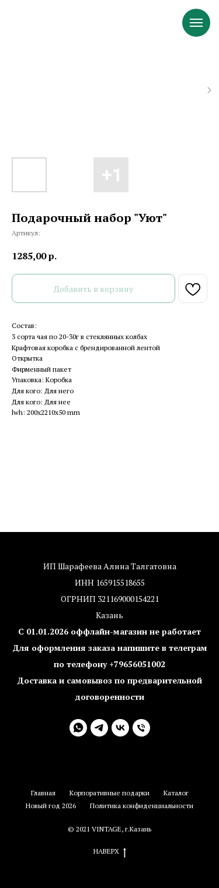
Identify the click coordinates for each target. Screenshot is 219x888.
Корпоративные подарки (109, 792)
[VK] (120, 728)
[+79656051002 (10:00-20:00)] (141, 728)
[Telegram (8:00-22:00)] (99, 728)
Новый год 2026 (51, 805)
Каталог (176, 792)
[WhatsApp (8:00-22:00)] (78, 728)
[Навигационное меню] (196, 23)
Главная (43, 792)
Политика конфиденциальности (141, 805)
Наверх (109, 851)
